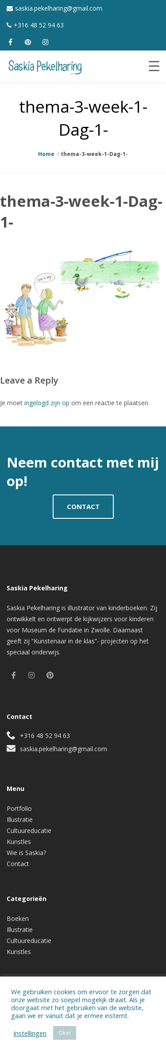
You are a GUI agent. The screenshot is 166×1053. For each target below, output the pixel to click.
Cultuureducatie (29, 830)
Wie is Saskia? (26, 852)
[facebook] (10, 42)
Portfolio (19, 808)
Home (46, 154)
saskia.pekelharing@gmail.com (58, 8)
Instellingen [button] (29, 1033)
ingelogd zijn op (46, 403)
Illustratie (20, 819)
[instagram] (45, 42)
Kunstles (19, 841)
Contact (18, 863)
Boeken (18, 918)
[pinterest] (27, 42)
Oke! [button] (64, 1033)
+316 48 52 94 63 (39, 25)
